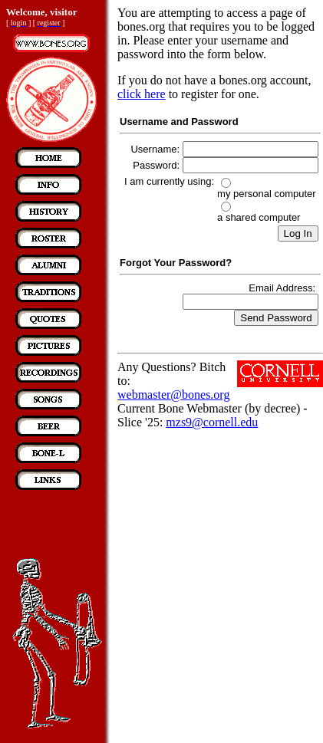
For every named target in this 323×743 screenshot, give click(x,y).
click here (141, 93)
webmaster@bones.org (173, 394)
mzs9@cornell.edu (212, 422)
